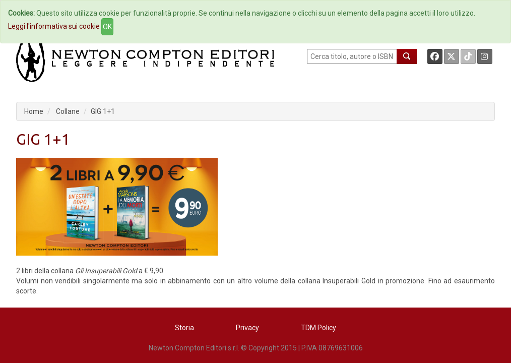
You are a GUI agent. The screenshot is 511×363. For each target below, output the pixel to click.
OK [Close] (107, 27)
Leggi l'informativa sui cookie (54, 26)
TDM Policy (318, 328)
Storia (184, 328)
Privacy (247, 328)
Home (33, 111)
